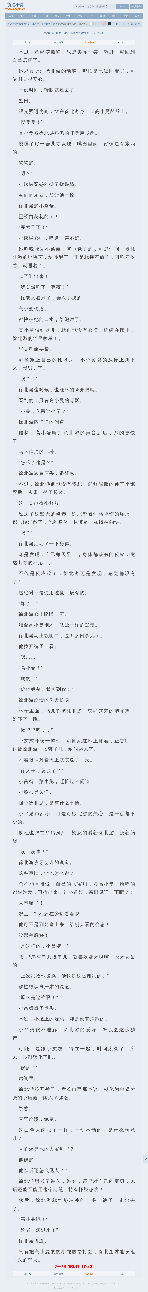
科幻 (114, 16)
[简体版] (88, 1266)
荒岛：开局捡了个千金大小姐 (40, 23)
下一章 (120, 42)
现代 (79, 16)
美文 (125, 16)
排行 (22, 16)
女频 (68, 16)
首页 (11, 16)
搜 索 (122, 6)
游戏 (102, 16)
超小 (118, 23)
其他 (137, 16)
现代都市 (18, 23)
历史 (91, 16)
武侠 (57, 16)
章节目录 (58, 42)
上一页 (27, 42)
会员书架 (136, 6)
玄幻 (45, 16)
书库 (34, 16)
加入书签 (89, 42)
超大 (137, 23)
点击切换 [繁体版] (67, 1266)
